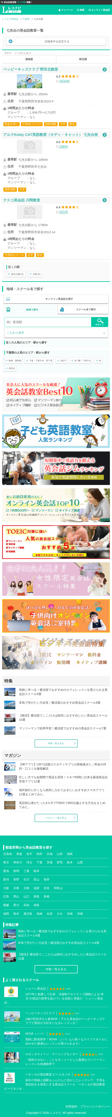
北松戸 (63, 360)
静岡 (16, 871)
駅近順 (83, 59)
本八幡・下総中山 (82, 360)
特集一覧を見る (56, 743)
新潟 (6, 879)
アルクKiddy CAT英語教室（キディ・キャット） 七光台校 (50, 135)
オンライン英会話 (99, 10)
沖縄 (80, 913)
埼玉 (29, 862)
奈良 (47, 888)
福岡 (6, 913)
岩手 (29, 854)
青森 (19, 854)
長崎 (39, 913)
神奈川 (17, 862)
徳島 (36, 905)
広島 (6, 896)
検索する (99, 322)
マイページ (66, 10)
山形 (60, 854)
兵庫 (16, 888)
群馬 (60, 862)
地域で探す (32, 309)
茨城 (50, 862)
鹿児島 (27, 913)
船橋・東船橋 (15, 360)
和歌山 (58, 888)
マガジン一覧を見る (56, 818)
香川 (16, 905)
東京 (6, 862)
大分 (60, 913)
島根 (47, 896)
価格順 (29, 59)
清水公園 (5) (17, 274)
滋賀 (36, 888)
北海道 (7, 854)
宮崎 (70, 913)
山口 (26, 896)
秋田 (39, 854)
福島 (70, 854)
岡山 (16, 896)
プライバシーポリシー (95, 1106)
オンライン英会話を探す (59, 298)
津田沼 (12, 368)
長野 (16, 879)
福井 (47, 879)
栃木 (70, 862)
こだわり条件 (15, 332)
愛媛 (6, 905)
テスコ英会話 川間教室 (21, 200)
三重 (26, 871)
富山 (36, 879)
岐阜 (36, 871)
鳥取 (36, 896)
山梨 (80, 862)
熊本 (16, 913)
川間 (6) (36, 274)
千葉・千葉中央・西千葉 (40, 360)
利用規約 (71, 1106)
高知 (26, 905)
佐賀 (50, 913)
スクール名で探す (86, 309)
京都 (26, 888)
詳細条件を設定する (57, 41)
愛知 (6, 871)
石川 (26, 879)
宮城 (50, 854)
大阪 (6, 888)
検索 (80, 10)
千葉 (39, 862)
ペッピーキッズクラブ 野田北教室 (30, 69)
